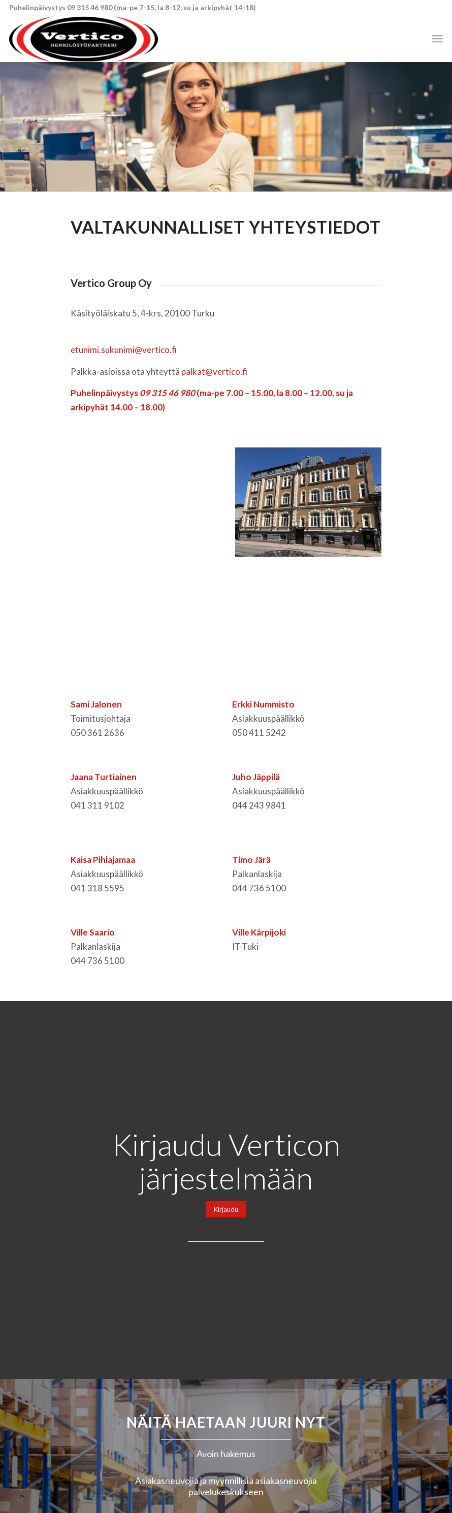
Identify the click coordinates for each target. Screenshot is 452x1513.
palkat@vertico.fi (214, 371)
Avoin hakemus (226, 1453)
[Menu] (437, 38)
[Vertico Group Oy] (83, 38)
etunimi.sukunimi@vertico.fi (124, 349)
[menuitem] (437, 38)
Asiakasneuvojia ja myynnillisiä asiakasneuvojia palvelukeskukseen (226, 1486)
